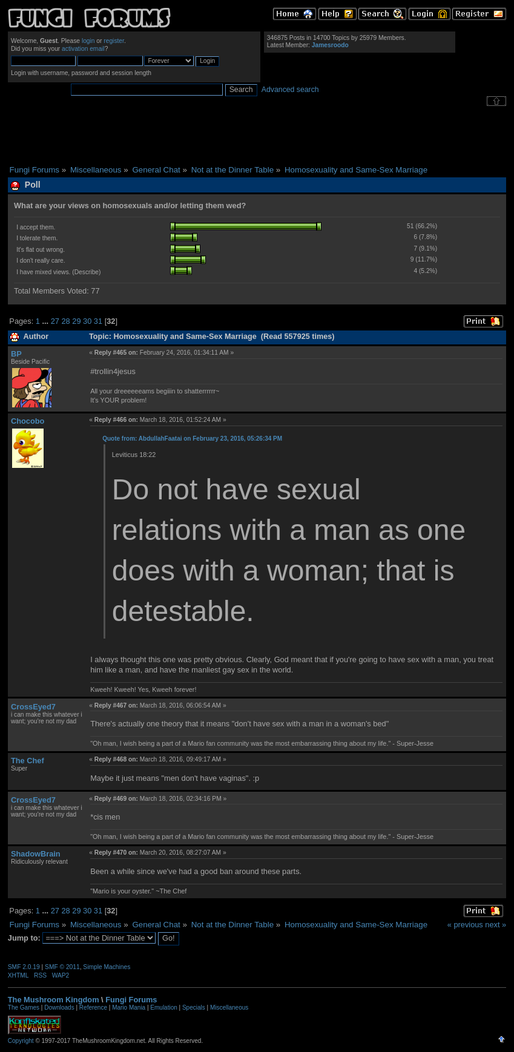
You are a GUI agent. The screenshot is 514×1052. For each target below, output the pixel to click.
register (114, 41)
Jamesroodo (330, 45)
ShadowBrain (36, 853)
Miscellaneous (229, 1007)
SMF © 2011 (62, 967)
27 (55, 321)
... (46, 321)
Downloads (59, 1007)
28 (65, 321)
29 (76, 321)
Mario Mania (128, 1007)
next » (495, 924)
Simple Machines (106, 967)
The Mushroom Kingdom (53, 999)
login (88, 41)
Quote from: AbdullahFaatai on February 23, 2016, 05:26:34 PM (192, 438)
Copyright (21, 1040)
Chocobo (27, 421)
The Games (23, 1007)
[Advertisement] (257, 135)
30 (87, 321)
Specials (193, 1007)
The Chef (27, 760)
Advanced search (290, 89)
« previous (465, 924)
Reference (93, 1007)
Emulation (163, 1007)
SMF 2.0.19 (24, 967)
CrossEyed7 (33, 706)
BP (16, 353)
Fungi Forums (131, 999)
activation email (83, 48)
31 (98, 321)
